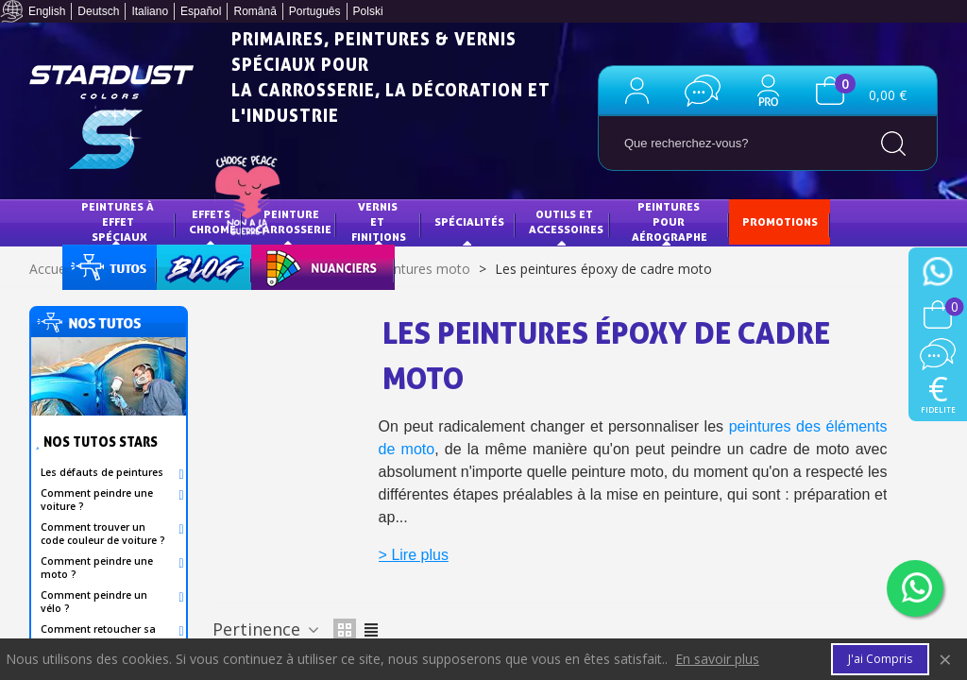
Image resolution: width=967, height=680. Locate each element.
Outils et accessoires (566, 221)
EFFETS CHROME (212, 221)
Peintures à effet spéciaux (119, 221)
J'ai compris (880, 659)
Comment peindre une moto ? (97, 567)
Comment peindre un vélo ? (94, 601)
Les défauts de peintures (102, 472)
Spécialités (469, 221)
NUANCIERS (296, 266)
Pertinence (267, 629)
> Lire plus (414, 555)
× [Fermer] (945, 658)
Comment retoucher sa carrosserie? (98, 635)
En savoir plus (717, 660)
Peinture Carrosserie (293, 221)
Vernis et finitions (378, 221)
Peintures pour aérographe (669, 221)
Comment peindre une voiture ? (97, 499)
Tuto (110, 266)
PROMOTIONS (780, 221)
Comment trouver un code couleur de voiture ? (103, 533)
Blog (185, 266)
